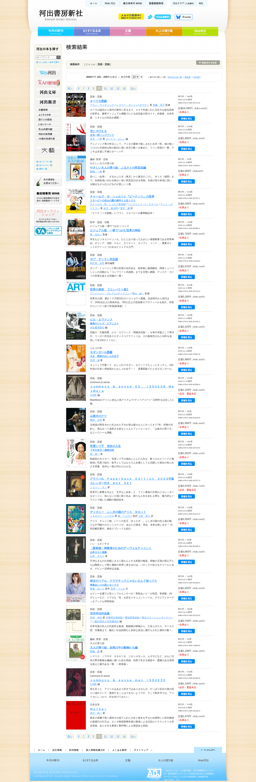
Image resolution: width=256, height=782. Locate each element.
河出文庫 (48, 92)
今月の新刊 (55, 31)
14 (124, 88)
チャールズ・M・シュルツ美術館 (108, 204)
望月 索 (125, 208)
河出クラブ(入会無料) (183, 3)
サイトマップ (141, 750)
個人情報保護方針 (95, 750)
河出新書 (48, 102)
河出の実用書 (48, 134)
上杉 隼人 (144, 516)
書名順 (188, 77)
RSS (202, 3)
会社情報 (56, 750)
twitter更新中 (160, 17)
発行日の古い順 (175, 77)
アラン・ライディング (102, 105)
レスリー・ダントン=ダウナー (132, 105)
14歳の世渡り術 (48, 138)
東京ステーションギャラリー (157, 617)
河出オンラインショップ (48, 216)
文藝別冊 (48, 109)
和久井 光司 (97, 263)
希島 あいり (97, 588)
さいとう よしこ (115, 139)
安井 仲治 (96, 617)
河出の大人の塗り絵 (48, 82)
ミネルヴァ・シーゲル (102, 516)
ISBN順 (196, 77)
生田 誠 (95, 360)
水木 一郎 (96, 139)
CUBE (93, 395)
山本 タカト (97, 556)
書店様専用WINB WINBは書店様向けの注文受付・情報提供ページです (48, 196)
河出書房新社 (60, 15)
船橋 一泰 (96, 171)
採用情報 (73, 750)
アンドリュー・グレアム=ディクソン (110, 293)
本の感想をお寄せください (48, 181)
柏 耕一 (95, 454)
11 (105, 88)
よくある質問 (119, 750)
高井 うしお (118, 588)
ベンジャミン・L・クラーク (143, 204)
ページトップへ (188, 750)
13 (118, 88)
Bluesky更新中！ (183, 17)
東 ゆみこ (96, 234)
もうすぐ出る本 (92, 31)
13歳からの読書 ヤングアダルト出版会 (49, 230)
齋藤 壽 (95, 651)
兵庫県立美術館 (114, 617)
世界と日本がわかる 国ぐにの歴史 (48, 119)
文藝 (128, 31)
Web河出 (110, 3)
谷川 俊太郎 (110, 208)
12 (111, 88)
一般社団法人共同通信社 (105, 621)
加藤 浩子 (159, 105)
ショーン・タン (98, 487)
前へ (70, 88)
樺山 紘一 (138, 293)
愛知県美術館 (132, 617)
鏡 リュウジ (125, 516)
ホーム (93, 3)
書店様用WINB (133, 3)
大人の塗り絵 (164, 31)
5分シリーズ (48, 124)
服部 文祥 (96, 420)
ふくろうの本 (48, 114)
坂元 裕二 (96, 713)
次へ (133, 88)
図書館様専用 (156, 3)
